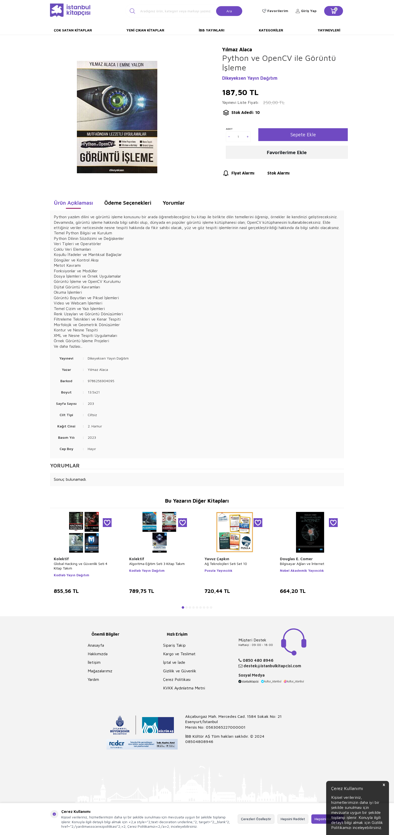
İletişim (94, 662)
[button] (183, 607)
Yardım (93, 679)
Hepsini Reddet (293, 819)
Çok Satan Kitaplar (73, 30)
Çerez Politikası (176, 679)
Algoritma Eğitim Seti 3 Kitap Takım (157, 563)
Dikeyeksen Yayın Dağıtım (249, 78)
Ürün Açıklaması (73, 203)
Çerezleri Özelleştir (256, 819)
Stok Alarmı (273, 175)
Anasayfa (96, 645)
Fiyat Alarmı (238, 175)
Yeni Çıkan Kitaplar (145, 30)
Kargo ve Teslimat (179, 653)
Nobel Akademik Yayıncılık (302, 570)
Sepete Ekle (303, 134)
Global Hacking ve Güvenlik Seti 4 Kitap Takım (80, 565)
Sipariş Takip (174, 645)
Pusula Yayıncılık (218, 570)
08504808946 (199, 741)
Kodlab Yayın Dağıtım (71, 575)
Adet (229, 128)
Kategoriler (271, 30)
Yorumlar (174, 203)
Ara (229, 11)
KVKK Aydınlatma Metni (184, 688)
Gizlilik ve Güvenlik (179, 671)
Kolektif (61, 559)
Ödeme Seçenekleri (127, 203)
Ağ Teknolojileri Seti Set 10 (226, 563)
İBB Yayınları (211, 30)
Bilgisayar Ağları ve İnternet (302, 563)
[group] (116, 117)
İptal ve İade (174, 662)
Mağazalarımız (100, 671)
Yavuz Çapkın (217, 559)
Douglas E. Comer (296, 559)
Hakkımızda (98, 653)
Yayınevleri (329, 30)
